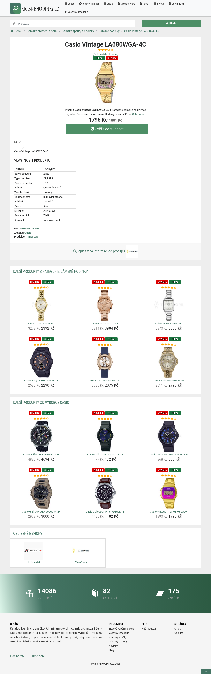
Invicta (158, 3)
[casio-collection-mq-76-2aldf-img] (105, 436)
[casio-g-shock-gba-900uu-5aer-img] (41, 493)
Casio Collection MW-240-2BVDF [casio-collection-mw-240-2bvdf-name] (169, 454)
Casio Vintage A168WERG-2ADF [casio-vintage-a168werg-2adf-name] (168, 511)
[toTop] (206, 671)
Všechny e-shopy (118, 641)
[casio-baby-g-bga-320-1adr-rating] (41, 345)
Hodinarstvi (17, 656)
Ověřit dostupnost (106, 129)
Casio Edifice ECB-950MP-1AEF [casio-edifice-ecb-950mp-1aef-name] (41, 454)
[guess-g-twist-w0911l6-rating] (105, 345)
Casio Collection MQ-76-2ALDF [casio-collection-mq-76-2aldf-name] (105, 454)
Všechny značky (118, 637)
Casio (108, 3)
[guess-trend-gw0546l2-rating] (41, 288)
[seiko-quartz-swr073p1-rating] (169, 288)
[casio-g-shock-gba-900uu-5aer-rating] (41, 476)
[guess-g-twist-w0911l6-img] (105, 362)
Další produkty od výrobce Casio (41, 402)
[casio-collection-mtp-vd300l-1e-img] (105, 493)
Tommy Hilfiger (89, 3)
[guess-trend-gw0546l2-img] (41, 305)
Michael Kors (126, 3)
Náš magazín (149, 628)
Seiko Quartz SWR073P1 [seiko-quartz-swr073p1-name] (168, 323)
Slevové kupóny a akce (121, 628)
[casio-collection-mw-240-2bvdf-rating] (169, 419)
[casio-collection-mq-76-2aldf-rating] (105, 419)
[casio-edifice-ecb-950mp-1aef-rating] (41, 419)
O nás (177, 628)
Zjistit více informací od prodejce (105, 251)
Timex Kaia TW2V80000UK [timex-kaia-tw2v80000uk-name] (168, 380)
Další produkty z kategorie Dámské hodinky (50, 271)
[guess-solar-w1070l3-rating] (105, 288)
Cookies (178, 633)
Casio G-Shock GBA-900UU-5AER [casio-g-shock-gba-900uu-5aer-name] (41, 511)
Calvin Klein (176, 3)
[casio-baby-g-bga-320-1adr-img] (41, 362)
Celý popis (138, 114)
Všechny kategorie (76, 12)
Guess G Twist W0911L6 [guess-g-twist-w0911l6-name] (104, 380)
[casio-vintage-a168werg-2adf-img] (169, 493)
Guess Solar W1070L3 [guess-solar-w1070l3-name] (105, 323)
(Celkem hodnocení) (105, 54)
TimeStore (32, 236)
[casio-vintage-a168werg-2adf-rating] (169, 476)
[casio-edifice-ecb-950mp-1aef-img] (41, 436)
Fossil (144, 3)
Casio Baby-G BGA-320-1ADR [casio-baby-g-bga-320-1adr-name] (41, 380)
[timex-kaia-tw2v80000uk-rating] (169, 345)
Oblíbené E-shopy (27, 533)
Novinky (113, 646)
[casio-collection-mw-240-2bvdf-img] (169, 436)
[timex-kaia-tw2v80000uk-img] (169, 362)
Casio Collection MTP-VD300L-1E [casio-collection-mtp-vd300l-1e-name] (105, 511)
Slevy (111, 650)
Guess (70, 3)
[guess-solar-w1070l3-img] (105, 305)
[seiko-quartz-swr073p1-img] (169, 305)
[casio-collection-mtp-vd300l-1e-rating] (105, 476)
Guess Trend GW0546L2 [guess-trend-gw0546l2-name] (41, 323)
